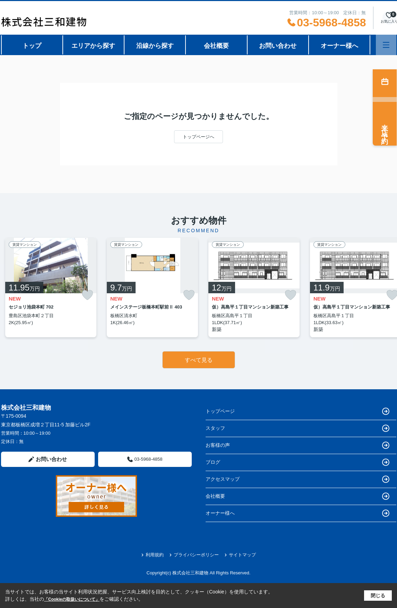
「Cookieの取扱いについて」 (72, 599)
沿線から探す (155, 45)
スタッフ (297, 428)
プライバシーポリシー (194, 554)
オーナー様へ (339, 45)
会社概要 (216, 45)
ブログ (297, 462)
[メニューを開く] (386, 45)
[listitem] (51, 287)
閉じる (378, 595)
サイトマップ (240, 554)
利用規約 (152, 554)
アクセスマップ (297, 479)
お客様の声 (297, 445)
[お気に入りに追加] (87, 295)
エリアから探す (93, 45)
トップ (32, 45)
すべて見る (199, 360)
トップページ (297, 411)
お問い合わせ (277, 45)
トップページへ (198, 136)
